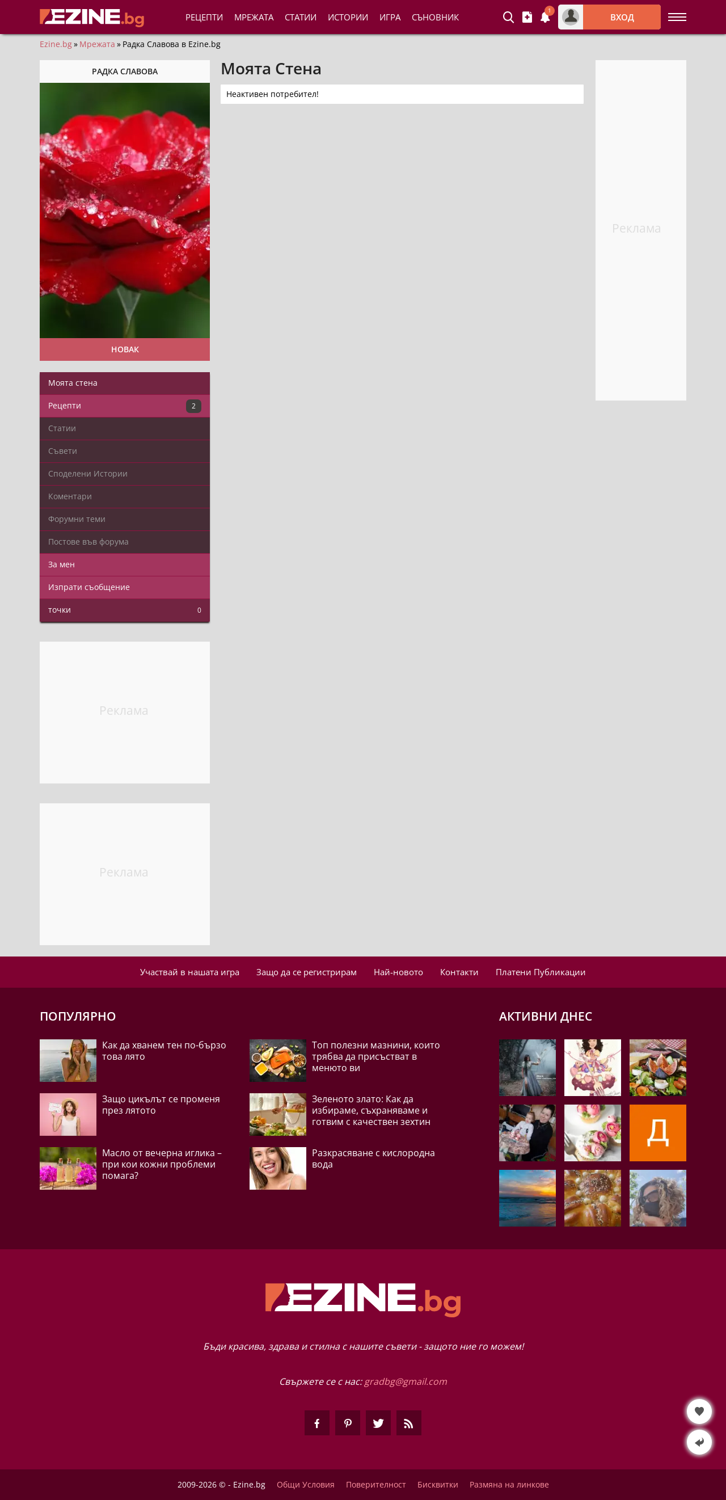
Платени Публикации (541, 971)
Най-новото (398, 971)
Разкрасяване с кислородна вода (373, 1158)
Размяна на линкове (509, 1485)
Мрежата (97, 44)
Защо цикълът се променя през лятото (161, 1104)
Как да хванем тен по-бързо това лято (164, 1050)
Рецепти (204, 17)
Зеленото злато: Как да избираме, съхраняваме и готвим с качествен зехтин (371, 1110)
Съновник (435, 17)
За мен (61, 564)
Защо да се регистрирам (306, 971)
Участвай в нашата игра (189, 971)
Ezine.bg (56, 44)
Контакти (459, 971)
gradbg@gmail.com (405, 1381)
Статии (300, 17)
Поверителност (376, 1485)
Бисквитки (437, 1485)
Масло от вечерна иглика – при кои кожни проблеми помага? (162, 1164)
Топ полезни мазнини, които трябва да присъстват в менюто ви (376, 1056)
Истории (348, 17)
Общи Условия (306, 1485)
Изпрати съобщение (89, 587)
